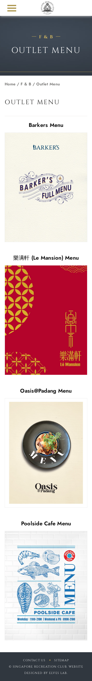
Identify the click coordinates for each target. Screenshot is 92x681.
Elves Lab (58, 673)
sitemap (61, 660)
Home (10, 84)
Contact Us (34, 660)
